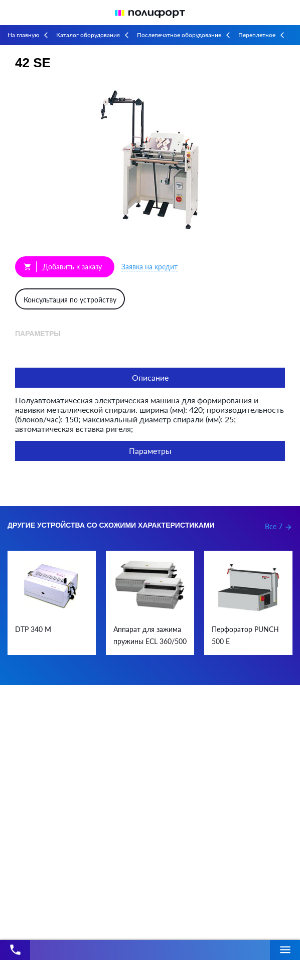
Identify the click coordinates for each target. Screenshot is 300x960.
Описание (150, 377)
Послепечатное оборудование (179, 35)
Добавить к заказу (63, 266)
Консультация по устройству (70, 299)
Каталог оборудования (88, 35)
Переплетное (256, 35)
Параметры (150, 450)
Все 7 (278, 526)
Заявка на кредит (149, 266)
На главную (23, 35)
